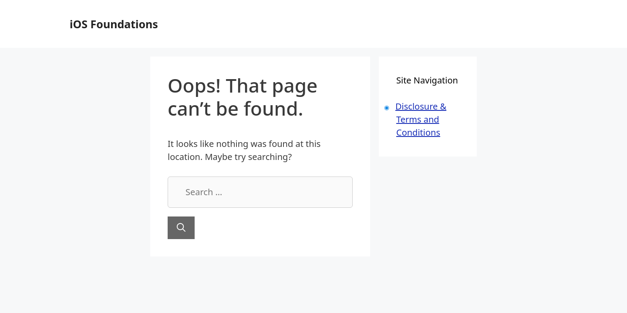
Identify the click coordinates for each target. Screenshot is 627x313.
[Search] (181, 227)
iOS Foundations (114, 24)
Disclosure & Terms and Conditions (420, 119)
